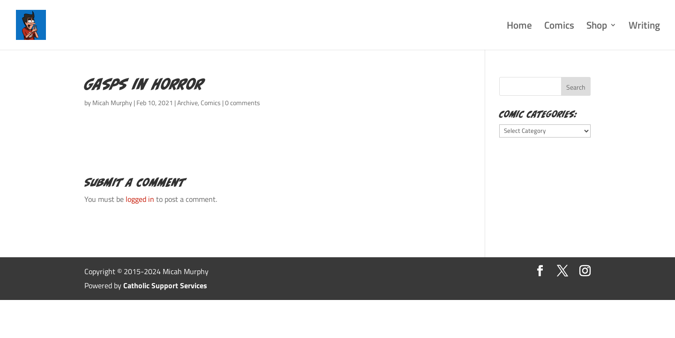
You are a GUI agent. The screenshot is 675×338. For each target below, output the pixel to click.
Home (519, 27)
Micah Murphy (112, 103)
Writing (644, 27)
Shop (596, 27)
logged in (140, 199)
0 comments (242, 103)
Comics (559, 27)
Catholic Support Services (165, 285)
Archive (187, 103)
